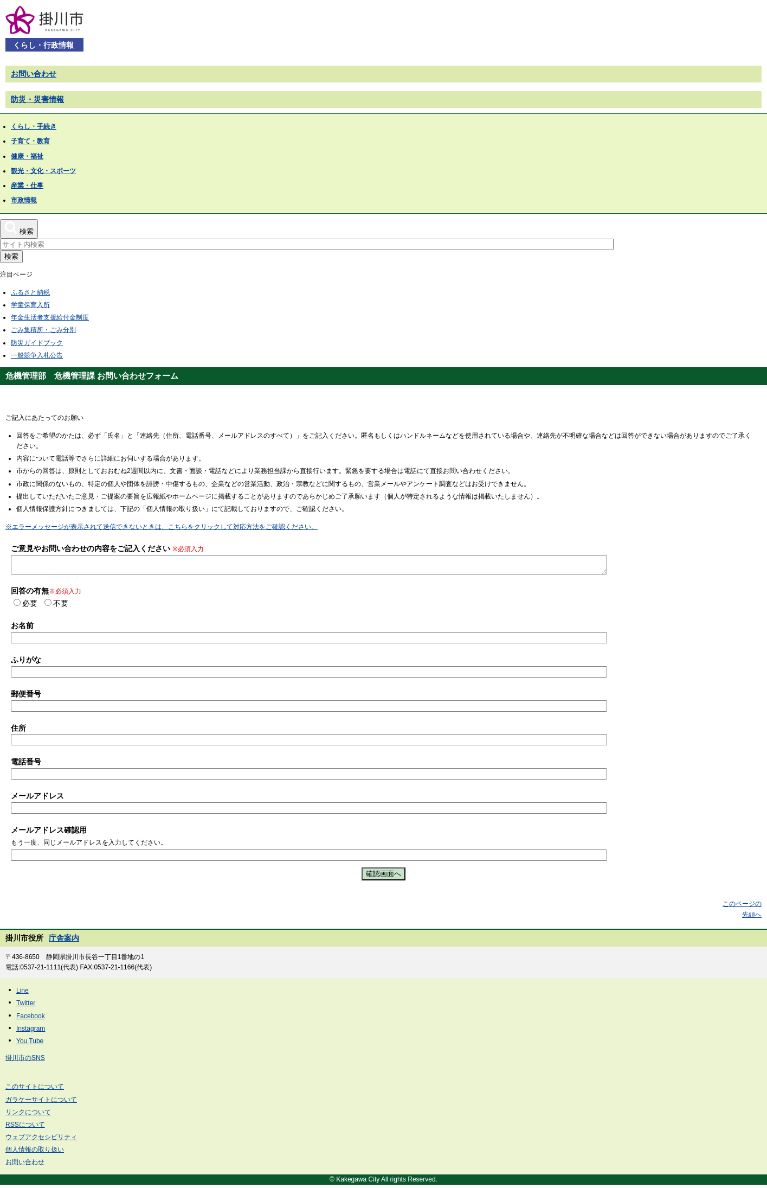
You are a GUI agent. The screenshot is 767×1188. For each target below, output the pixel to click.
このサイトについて (34, 1090)
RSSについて (25, 1128)
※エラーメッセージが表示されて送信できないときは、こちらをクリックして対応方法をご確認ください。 (161, 527)
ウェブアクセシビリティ (41, 1140)
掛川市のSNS (25, 1061)
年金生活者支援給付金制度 (50, 317)
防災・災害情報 (37, 99)
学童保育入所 (30, 305)
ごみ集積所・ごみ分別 (43, 330)
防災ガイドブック (37, 343)
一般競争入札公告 (37, 355)
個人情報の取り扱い (34, 1153)
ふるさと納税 (30, 292)
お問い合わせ (33, 73)
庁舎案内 (64, 941)
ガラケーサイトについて (41, 1103)
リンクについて (28, 1115)
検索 (11, 256)
